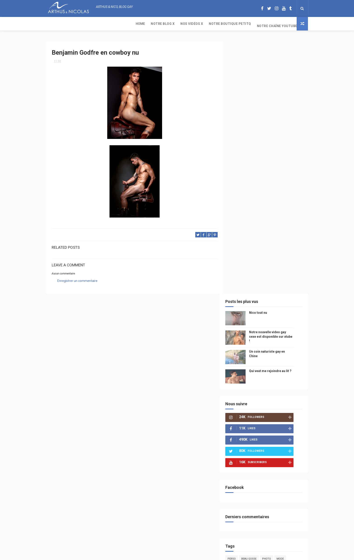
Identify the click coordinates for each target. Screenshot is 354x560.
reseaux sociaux (269, 391)
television (259, 344)
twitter (280, 376)
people (270, 328)
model (251, 336)
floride (254, 312)
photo (273, 304)
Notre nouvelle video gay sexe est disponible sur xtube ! (277, 82)
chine (284, 328)
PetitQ (239, 312)
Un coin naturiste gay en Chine (270, 529)
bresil (239, 399)
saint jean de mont (269, 431)
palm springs (286, 368)
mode (287, 304)
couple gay (242, 368)
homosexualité (259, 415)
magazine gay (244, 352)
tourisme (264, 352)
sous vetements (262, 320)
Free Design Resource (195, 554)
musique (240, 320)
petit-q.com (269, 336)
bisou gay (241, 407)
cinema (239, 415)
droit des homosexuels (264, 399)
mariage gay (263, 368)
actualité (241, 360)
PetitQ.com (283, 423)
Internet (240, 344)
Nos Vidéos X (105, 24)
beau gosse (255, 304)
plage (266, 423)
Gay (281, 320)
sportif (281, 360)
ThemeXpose (168, 554)
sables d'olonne (246, 423)
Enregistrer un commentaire (77, 279)
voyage (290, 391)
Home (53, 24)
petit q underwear (247, 328)
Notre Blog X (76, 24)
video (238, 336)
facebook (277, 383)
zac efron (241, 383)
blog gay (260, 383)
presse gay (283, 415)
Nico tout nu (265, 59)
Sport (281, 352)
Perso (239, 304)
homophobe (243, 431)
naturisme (260, 407)
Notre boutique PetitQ (143, 24)
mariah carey (243, 391)
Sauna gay (241, 439)
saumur (288, 336)
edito (275, 344)
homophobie (261, 360)
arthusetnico (274, 312)
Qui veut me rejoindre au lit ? (277, 117)
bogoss (264, 376)
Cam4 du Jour (244, 376)
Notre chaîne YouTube (190, 24)
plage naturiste (284, 407)
